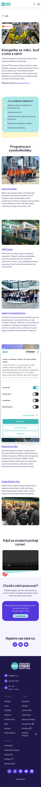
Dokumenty (26, 715)
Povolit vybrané (20, 427)
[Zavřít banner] (38, 352)
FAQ (6, 724)
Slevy (6, 706)
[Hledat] (34, 4)
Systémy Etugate (29, 734)
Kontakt (25, 706)
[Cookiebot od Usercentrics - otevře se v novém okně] (26, 352)
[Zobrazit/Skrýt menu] (38, 4)
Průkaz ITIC (8, 755)
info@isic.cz (13, 675)
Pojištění (7, 710)
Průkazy (7, 701)
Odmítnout (20, 433)
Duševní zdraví (9, 733)
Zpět (5, 15)
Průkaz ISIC (8, 745)
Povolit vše (20, 421)
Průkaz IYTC (8, 759)
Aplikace (7, 715)
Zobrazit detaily (28, 415)
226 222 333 (13, 681)
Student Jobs (9, 719)
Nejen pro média (28, 719)
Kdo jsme (25, 701)
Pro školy (26, 728)
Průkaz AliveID (9, 764)
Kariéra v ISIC (27, 710)
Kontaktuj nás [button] (20, 616)
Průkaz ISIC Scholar (11, 750)
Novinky (7, 728)
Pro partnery (28, 724)
